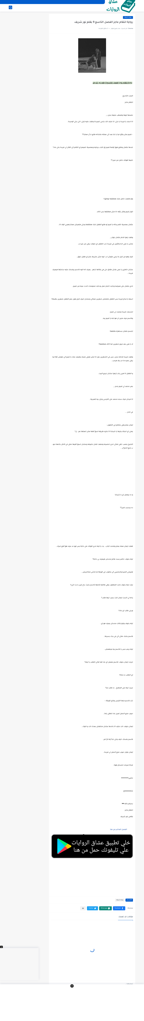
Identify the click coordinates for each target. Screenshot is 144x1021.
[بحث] (10, 7)
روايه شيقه (127, 17)
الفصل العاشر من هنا (118, 830)
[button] (119, 908)
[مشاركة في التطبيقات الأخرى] (83, 908)
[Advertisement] (92, 474)
